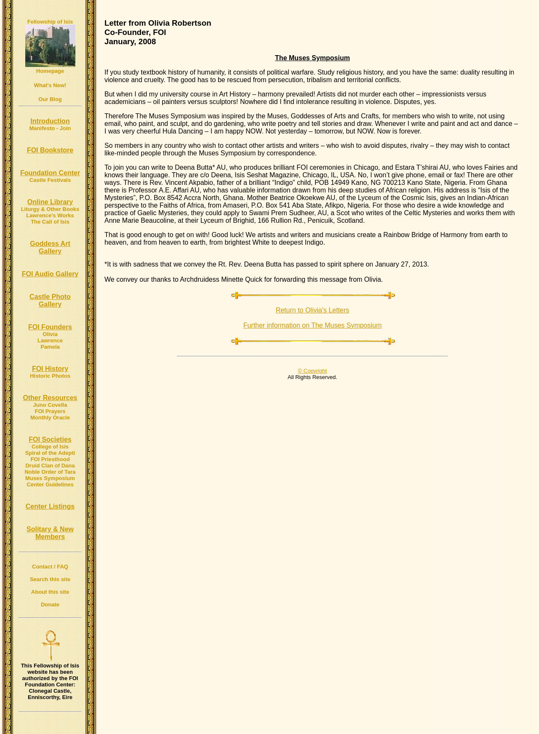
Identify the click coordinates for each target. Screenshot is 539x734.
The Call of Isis (50, 222)
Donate (50, 604)
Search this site (50, 579)
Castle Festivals (50, 180)
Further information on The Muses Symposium (312, 325)
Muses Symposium (50, 478)
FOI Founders (50, 327)
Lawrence (50, 340)
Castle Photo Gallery (50, 300)
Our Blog (50, 99)
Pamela (50, 347)
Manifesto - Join (50, 128)
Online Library (50, 202)
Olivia (50, 334)
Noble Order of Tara (49, 472)
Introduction (49, 121)
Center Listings (50, 506)
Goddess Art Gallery (50, 247)
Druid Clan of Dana (50, 465)
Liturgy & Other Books (50, 209)
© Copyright (312, 371)
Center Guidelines (50, 484)
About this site (50, 592)
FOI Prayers (50, 411)
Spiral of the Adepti (50, 453)
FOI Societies (50, 439)
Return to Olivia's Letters (313, 310)
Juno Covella (50, 405)
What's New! (50, 85)
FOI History (50, 368)
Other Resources (50, 397)
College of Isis (50, 446)
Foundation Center (50, 172)
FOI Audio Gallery (50, 274)
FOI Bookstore (50, 150)
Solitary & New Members (50, 533)
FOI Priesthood (49, 459)
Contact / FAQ (50, 566)
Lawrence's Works (50, 215)
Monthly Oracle (50, 417)
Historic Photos (50, 376)
